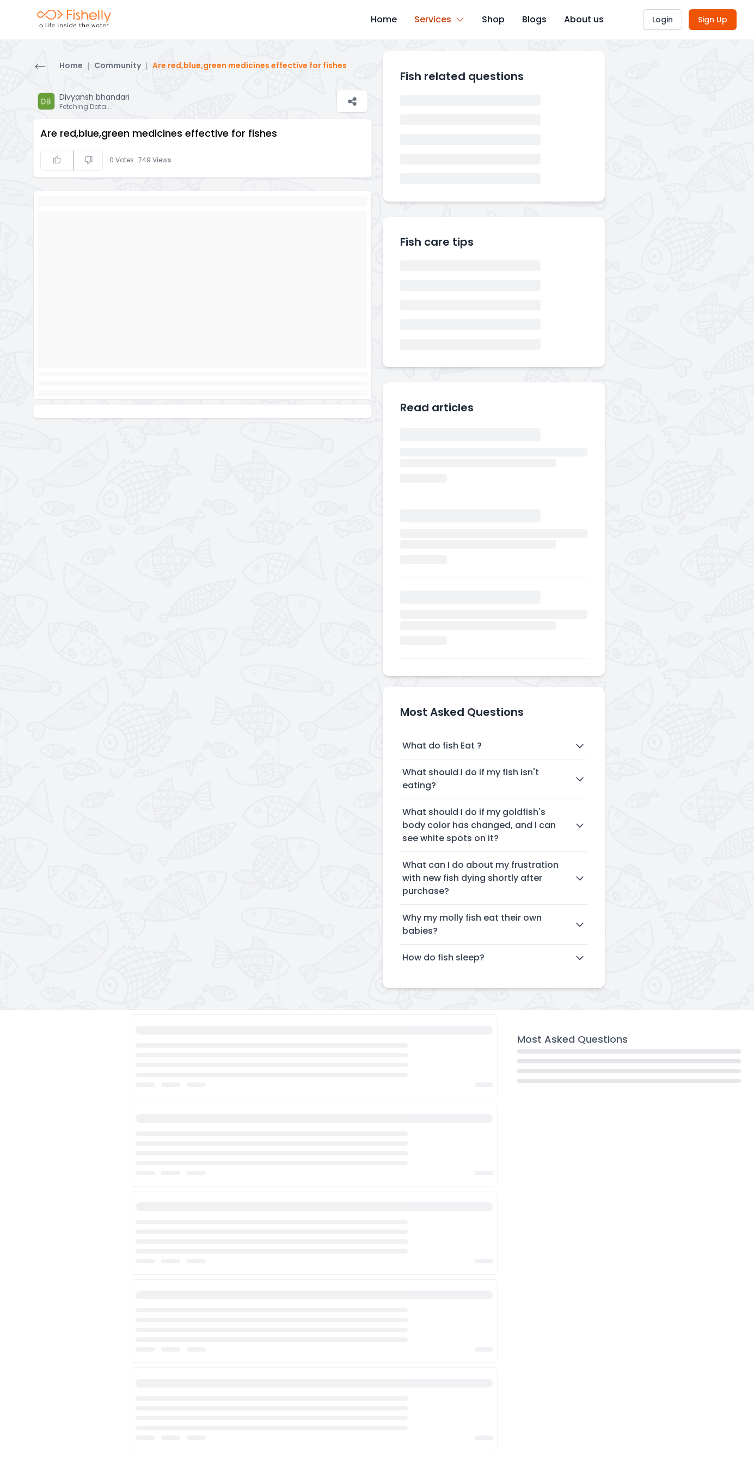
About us (584, 19)
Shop (493, 19)
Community (117, 65)
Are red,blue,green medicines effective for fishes (249, 65)
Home (384, 19)
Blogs (534, 19)
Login (662, 19)
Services (439, 19)
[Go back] (39, 67)
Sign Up (712, 19)
